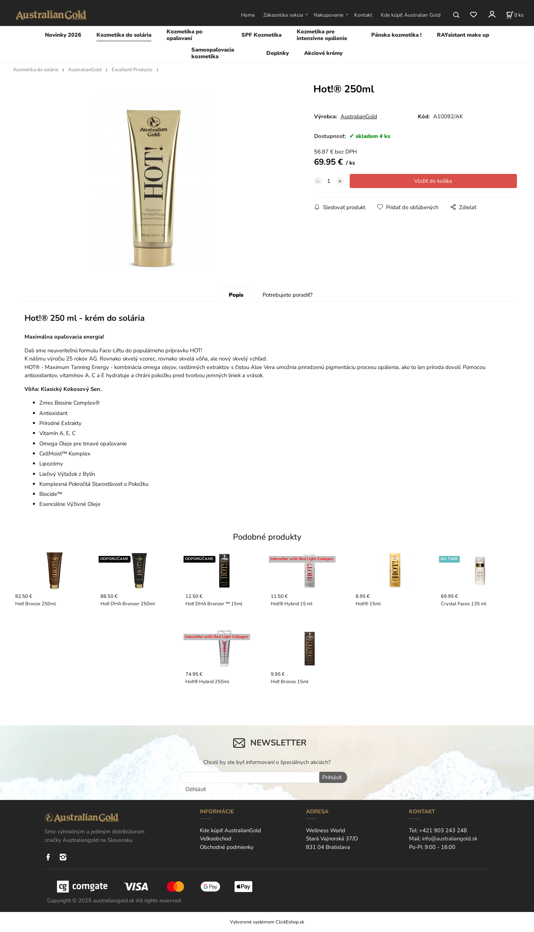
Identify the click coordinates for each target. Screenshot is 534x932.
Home (248, 15)
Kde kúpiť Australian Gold (411, 15)
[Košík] (514, 15)
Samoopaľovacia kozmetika (212, 53)
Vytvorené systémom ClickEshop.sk (267, 922)
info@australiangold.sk (449, 839)
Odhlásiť (195, 790)
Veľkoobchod (215, 839)
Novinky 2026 (63, 35)
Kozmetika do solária (123, 35)
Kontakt (363, 15)
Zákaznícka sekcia (283, 15)
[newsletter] (249, 779)
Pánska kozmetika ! (396, 35)
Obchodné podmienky (227, 847)
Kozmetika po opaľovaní (184, 35)
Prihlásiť (330, 779)
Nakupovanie (328, 15)
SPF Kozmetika (261, 35)
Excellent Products (132, 69)
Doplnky (277, 53)
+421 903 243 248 (443, 831)
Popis (236, 296)
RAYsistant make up (463, 35)
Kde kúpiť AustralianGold (230, 831)
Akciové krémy (323, 53)
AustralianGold (85, 69)
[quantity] (329, 181)
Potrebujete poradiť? (288, 296)
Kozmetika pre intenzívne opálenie (322, 35)
